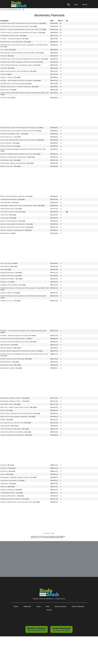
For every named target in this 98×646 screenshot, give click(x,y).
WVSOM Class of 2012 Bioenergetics (12, 338)
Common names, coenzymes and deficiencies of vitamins (19, 32)
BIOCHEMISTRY (6, 362)
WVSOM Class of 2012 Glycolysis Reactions (15, 26)
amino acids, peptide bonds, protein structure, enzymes (18, 140)
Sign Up (84, 4)
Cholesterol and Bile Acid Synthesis (12, 432)
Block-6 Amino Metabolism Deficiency (12, 196)
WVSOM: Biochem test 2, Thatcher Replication (15, 86)
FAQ (47, 606)
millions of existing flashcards (36, 629)
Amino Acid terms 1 (6, 137)
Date (51, 20)
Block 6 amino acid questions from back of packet (16, 413)
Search (2, 9)
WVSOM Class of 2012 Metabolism (12, 42)
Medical (10, 9)
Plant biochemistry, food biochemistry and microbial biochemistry (21, 296)
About (39, 606)
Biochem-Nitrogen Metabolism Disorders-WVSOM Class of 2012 (21, 149)
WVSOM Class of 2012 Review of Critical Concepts (17, 130)
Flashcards (27, 606)
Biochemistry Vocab (6, 365)
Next (53, 533)
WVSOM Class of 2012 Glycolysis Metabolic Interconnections (20, 59)
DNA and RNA (5, 266)
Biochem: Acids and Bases (9, 221)
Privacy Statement (78, 606)
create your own (39, 537)
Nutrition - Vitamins (6, 77)
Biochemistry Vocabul (7, 368)
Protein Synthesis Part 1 (8, 496)
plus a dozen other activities (61, 629)
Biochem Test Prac (6, 146)
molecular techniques (7, 275)
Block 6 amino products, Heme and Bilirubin (14, 71)
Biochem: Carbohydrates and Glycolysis (13, 157)
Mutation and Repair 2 (7, 278)
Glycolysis (3, 68)
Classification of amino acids (9, 35)
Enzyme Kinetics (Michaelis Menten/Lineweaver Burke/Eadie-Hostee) (23, 93)
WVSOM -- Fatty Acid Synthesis (10, 38)
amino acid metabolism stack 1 (10, 134)
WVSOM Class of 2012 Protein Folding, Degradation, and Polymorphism (24, 45)
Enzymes (3, 56)
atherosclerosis (5, 345)
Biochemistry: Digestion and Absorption (13, 163)
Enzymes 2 (4, 468)
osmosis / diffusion (6, 293)
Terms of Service (60, 606)
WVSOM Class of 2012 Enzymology (12, 83)
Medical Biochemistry (7, 208)
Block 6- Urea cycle (6, 166)
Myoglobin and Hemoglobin (9, 285)
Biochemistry (17, 9)
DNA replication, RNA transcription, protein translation (17, 53)
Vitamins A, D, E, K (6, 300)
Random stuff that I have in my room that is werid (16, 502)
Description (4, 20)
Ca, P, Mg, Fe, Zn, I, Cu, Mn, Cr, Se (12, 422)
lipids (2, 269)
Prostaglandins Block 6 (7, 493)
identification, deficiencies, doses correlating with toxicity (18, 205)
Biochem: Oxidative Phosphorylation (12, 230)
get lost (2, 474)
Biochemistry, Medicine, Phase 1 (11, 398)
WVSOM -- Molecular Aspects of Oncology (14, 335)
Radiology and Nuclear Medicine (11, 499)
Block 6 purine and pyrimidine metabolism (14, 416)
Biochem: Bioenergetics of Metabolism (12, 224)
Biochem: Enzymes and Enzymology (12, 359)
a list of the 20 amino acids (9, 212)
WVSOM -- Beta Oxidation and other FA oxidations (16, 80)
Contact (49, 610)
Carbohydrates (5, 426)
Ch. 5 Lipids (4, 49)
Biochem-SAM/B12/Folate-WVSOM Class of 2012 (16, 154)
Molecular (3, 486)
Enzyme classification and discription (12, 435)
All (6, 9)
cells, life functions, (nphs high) (10, 429)
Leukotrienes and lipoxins (8, 480)
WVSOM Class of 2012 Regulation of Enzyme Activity (17, 62)
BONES (3, 419)
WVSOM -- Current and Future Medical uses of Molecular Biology (21, 330)
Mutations (3, 282)
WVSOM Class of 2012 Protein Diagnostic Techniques (18, 127)
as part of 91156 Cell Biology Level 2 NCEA (14, 341)
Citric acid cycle (5, 263)
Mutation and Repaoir (7, 489)
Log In (76, 4)
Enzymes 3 (4, 471)
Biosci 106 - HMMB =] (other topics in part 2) (14, 407)
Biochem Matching (6, 348)
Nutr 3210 (3, 97)
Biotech (2, 410)
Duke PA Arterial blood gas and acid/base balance (16, 65)
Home (16, 606)
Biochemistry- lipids (6, 160)
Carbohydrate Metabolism (8, 199)
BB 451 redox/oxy (6, 143)
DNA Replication (5, 202)
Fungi (2, 74)
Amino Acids (4, 215)
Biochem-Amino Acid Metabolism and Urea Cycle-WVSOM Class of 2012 (24, 354)
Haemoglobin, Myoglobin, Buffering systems (14, 477)
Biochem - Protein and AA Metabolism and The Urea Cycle (19, 29)
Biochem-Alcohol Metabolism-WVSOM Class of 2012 (17, 351)
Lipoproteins (4, 483)
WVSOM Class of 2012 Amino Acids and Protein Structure (19, 23)
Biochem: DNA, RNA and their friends (12, 227)
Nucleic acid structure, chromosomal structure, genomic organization (22, 288)
